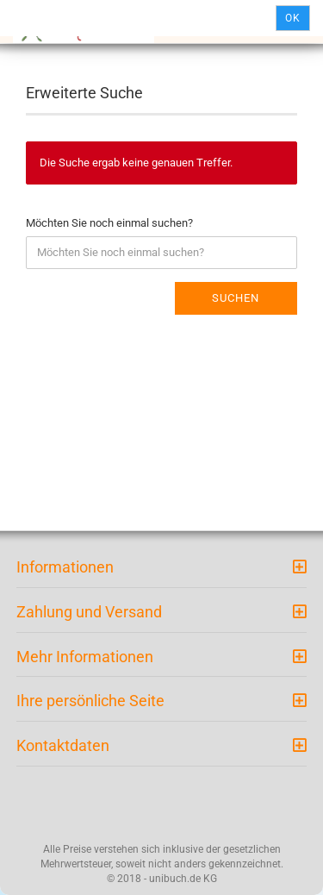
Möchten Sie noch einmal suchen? (109, 222)
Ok (293, 18)
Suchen (235, 297)
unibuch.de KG (183, 879)
